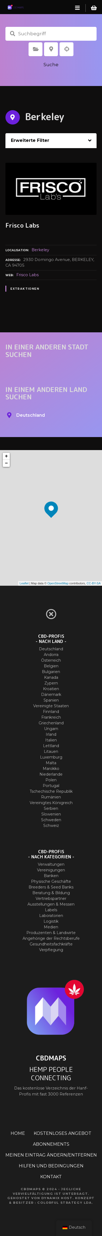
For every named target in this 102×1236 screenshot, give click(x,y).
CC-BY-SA (93, 583)
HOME (18, 1133)
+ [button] (6, 456)
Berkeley (40, 249)
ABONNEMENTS (51, 1144)
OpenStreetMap (58, 583)
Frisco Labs (27, 274)
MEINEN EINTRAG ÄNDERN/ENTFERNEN (51, 1155)
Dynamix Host (57, 1198)
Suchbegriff (12, 33)
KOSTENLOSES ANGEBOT (62, 1133)
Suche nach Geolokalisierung (66, 49)
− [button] (6, 463)
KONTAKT (51, 1176)
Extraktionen (24, 289)
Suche (51, 64)
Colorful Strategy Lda (64, 1203)
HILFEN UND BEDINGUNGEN (51, 1165)
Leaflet (24, 583)
